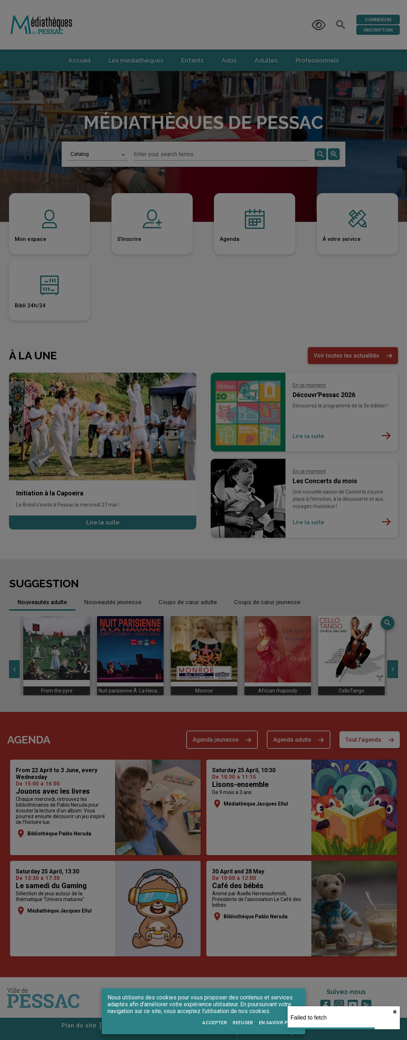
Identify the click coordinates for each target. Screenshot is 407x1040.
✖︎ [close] (395, 1012)
